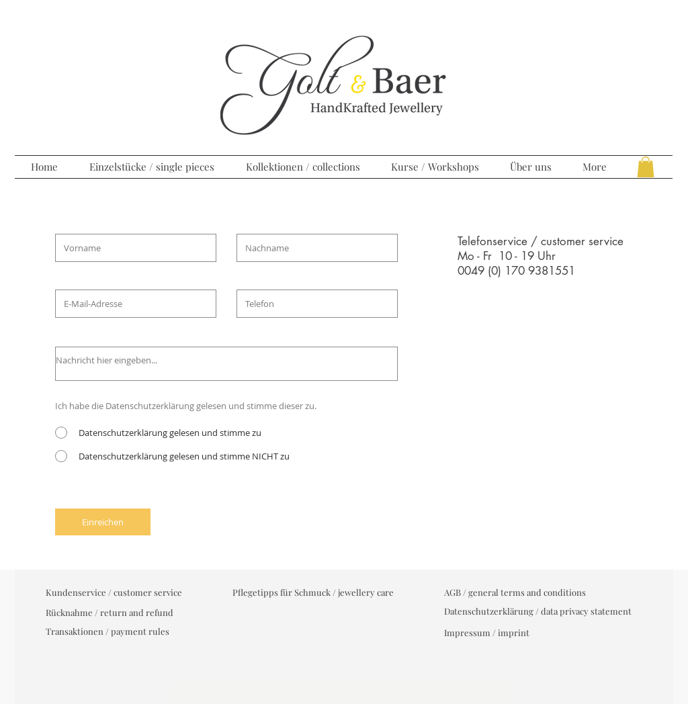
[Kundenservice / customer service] (114, 592)
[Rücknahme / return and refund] (109, 612)
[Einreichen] (102, 522)
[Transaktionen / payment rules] (107, 631)
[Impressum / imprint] (486, 633)
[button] (645, 167)
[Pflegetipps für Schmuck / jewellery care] (313, 592)
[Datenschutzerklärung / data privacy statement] (538, 611)
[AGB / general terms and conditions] (515, 592)
